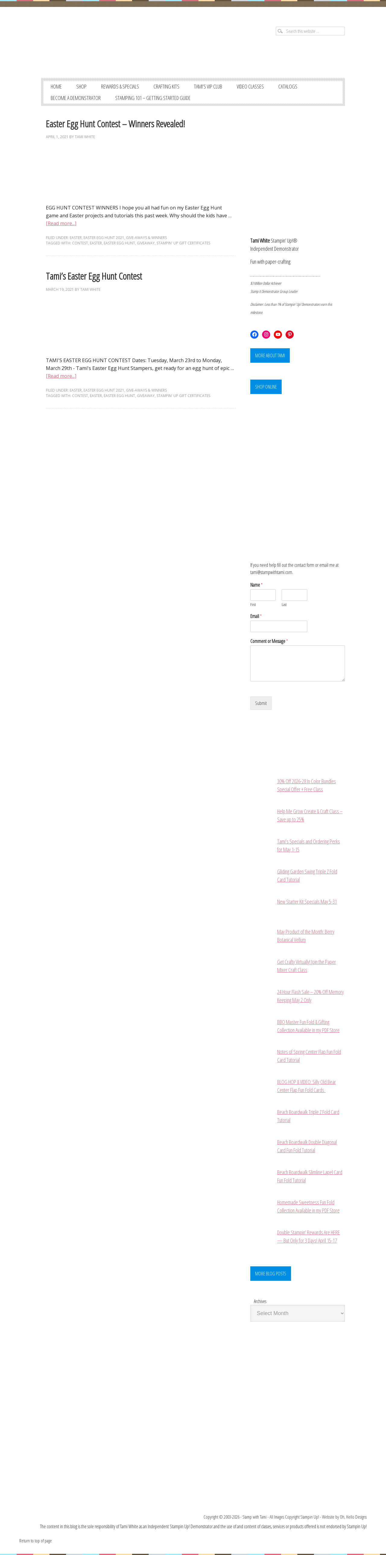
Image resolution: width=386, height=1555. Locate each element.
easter (96, 243)
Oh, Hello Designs (353, 1517)
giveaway (146, 243)
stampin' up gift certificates (183, 243)
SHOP (81, 86)
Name (256, 585)
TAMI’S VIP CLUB (208, 86)
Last (284, 604)
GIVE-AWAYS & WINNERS (146, 237)
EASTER (76, 237)
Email (256, 616)
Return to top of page (35, 1541)
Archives (260, 1301)
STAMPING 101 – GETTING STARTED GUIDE (153, 97)
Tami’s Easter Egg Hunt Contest (94, 275)
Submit (261, 703)
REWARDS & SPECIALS (120, 86)
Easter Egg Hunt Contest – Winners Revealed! (115, 123)
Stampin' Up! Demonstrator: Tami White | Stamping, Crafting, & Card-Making (114, 48)
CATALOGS (287, 86)
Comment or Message (269, 641)
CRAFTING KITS (166, 86)
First (253, 604)
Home (56, 86)
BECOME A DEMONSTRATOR (76, 97)
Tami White (85, 136)
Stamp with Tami (254, 1517)
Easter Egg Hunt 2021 (104, 237)
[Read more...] (61, 223)
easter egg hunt (119, 243)
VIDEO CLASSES (250, 86)
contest (80, 243)
